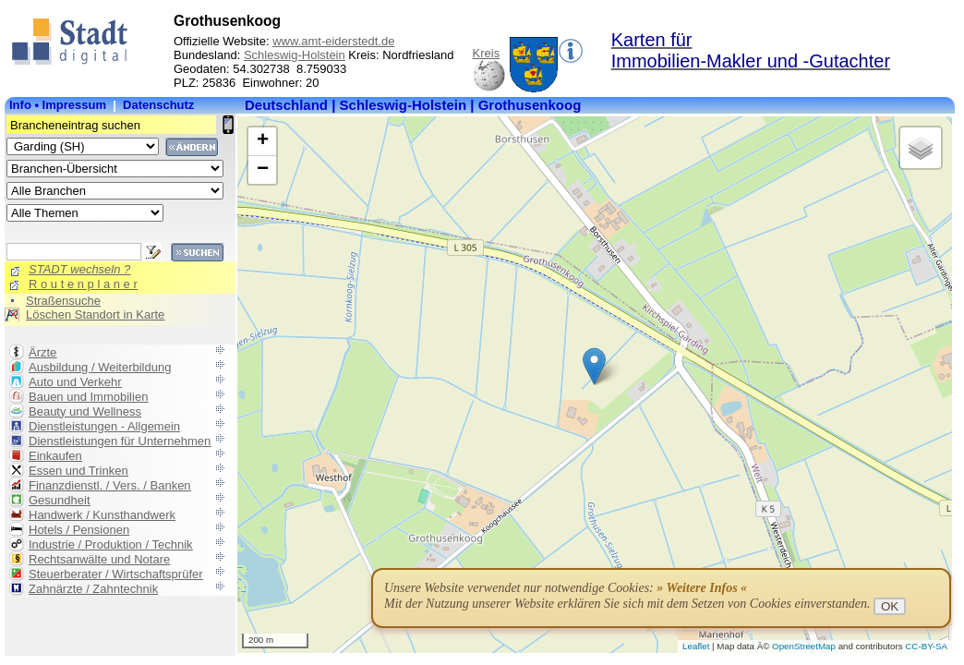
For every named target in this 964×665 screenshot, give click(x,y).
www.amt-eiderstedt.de (333, 41)
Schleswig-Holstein (294, 55)
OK (889, 606)
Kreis (486, 53)
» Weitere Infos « (702, 588)
